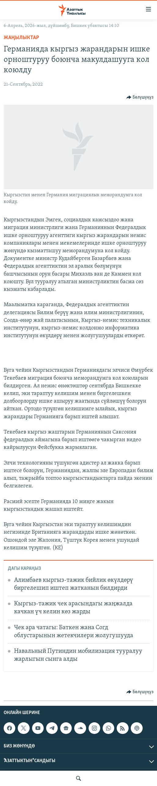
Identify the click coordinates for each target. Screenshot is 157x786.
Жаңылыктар (21, 38)
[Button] (140, 97)
